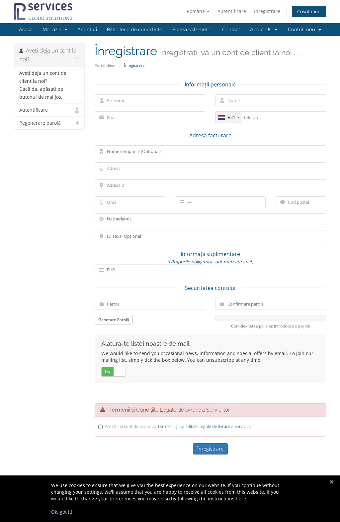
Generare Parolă (113, 320)
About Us (263, 30)
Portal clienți (106, 65)
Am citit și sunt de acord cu (179, 426)
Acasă (26, 30)
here (241, 498)
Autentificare (231, 11)
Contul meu (304, 30)
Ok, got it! (61, 512)
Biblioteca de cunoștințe (134, 30)
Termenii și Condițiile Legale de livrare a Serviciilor (205, 426)
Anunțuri (87, 30)
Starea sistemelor (192, 30)
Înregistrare (267, 11)
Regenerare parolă (49, 123)
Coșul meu (309, 11)
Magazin (54, 30)
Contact (231, 30)
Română (198, 11)
